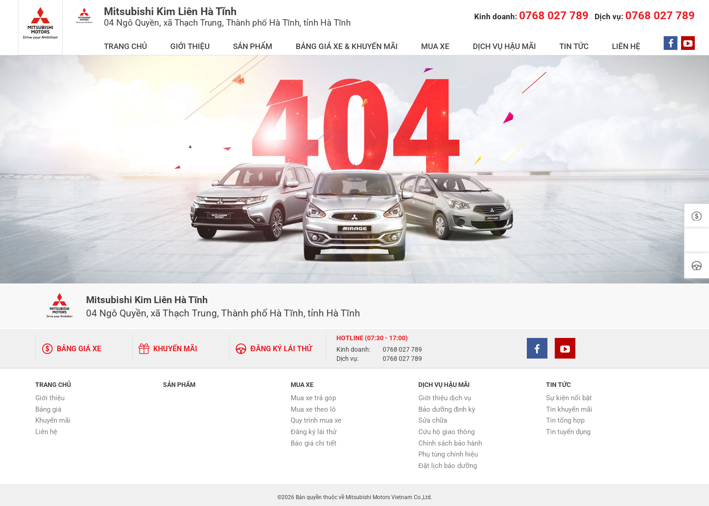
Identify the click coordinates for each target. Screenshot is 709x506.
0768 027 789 (402, 347)
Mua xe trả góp (313, 395)
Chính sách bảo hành (450, 439)
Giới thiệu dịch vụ (444, 395)
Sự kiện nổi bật (569, 395)
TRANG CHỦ (238, 42)
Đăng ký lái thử (313, 428)
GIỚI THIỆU (288, 42)
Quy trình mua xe (316, 417)
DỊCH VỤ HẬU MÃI (544, 42)
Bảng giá (48, 406)
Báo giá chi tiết (313, 439)
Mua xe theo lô (313, 406)
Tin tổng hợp (565, 417)
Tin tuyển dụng (568, 428)
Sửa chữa (432, 417)
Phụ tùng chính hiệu (448, 451)
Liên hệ (46, 428)
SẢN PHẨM (337, 42)
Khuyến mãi (52, 417)
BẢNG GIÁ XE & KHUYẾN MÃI (416, 42)
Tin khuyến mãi (569, 406)
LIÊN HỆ (638, 42)
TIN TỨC (600, 42)
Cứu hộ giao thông (446, 428)
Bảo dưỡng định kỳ (446, 406)
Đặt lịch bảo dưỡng (447, 462)
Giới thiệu (50, 395)
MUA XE (489, 42)
